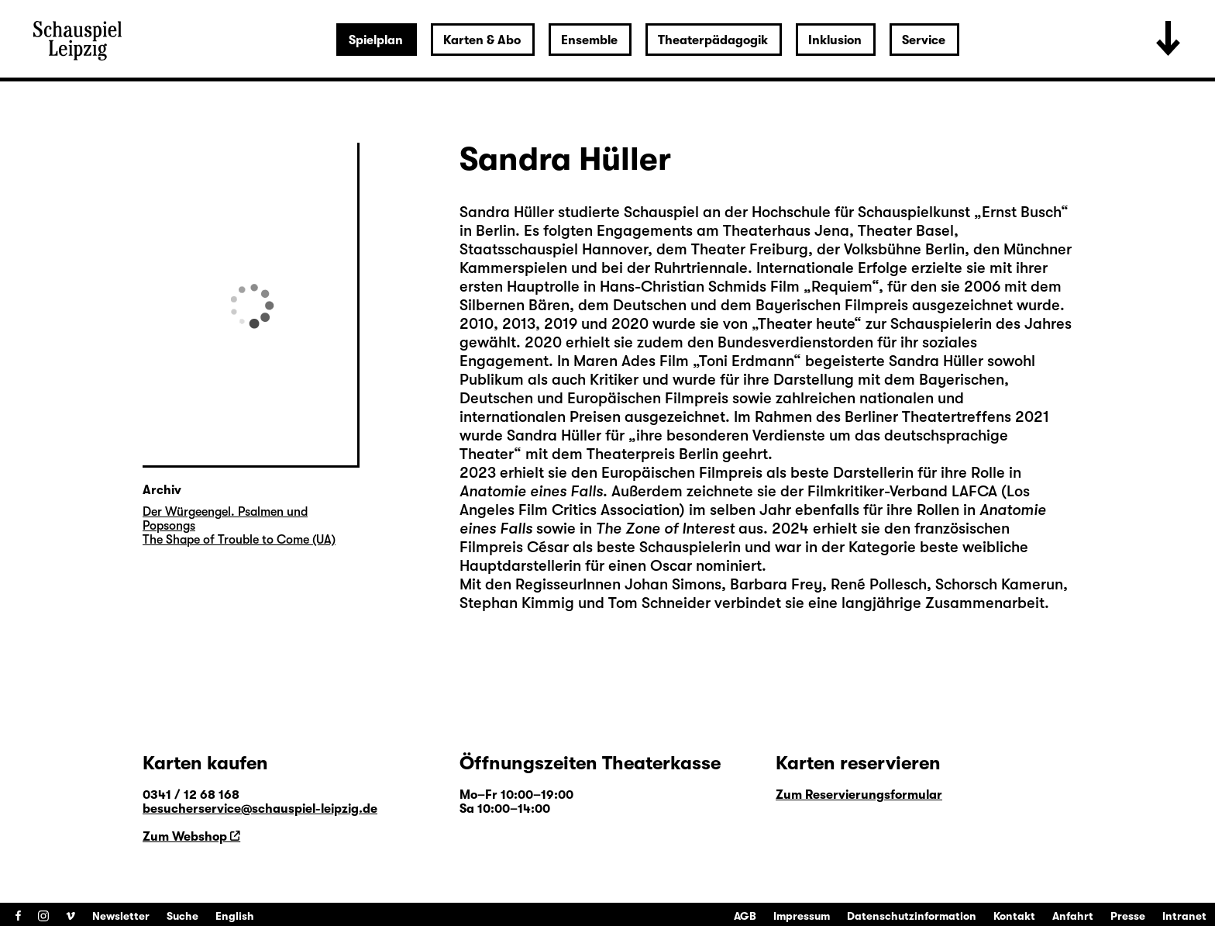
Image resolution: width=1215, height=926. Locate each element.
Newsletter (121, 916)
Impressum (801, 916)
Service (923, 40)
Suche (182, 916)
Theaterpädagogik (713, 40)
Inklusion (835, 40)
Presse (1127, 916)
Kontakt (1014, 916)
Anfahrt (1072, 916)
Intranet (1184, 916)
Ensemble (589, 40)
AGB (745, 916)
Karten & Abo (482, 40)
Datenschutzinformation (911, 916)
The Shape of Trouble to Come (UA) (239, 540)
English (234, 916)
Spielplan (376, 40)
